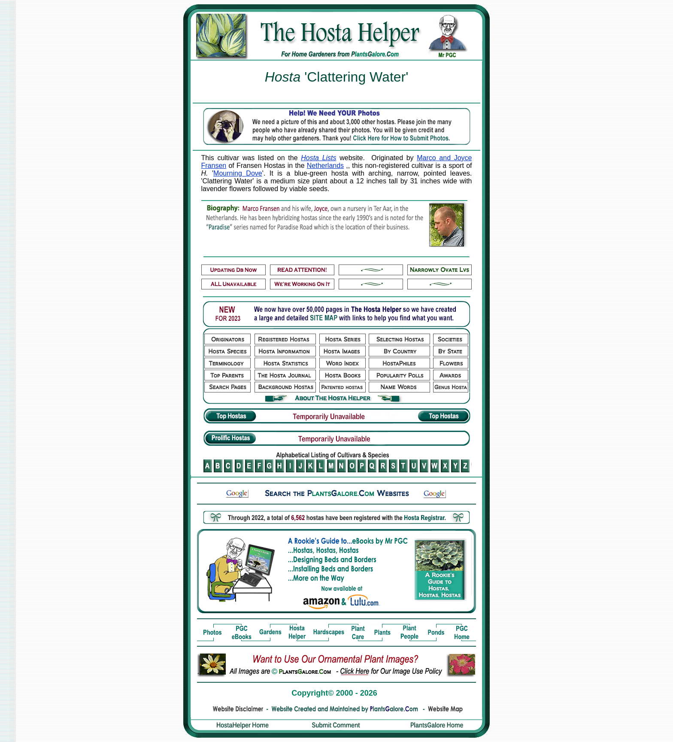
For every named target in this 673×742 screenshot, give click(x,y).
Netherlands (325, 165)
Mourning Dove (237, 173)
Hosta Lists (318, 157)
